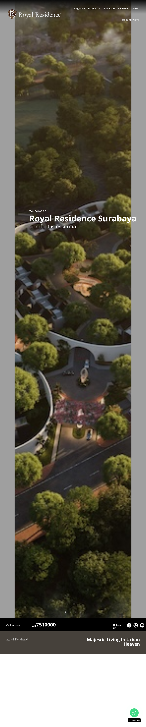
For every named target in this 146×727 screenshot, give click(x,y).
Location (89, 8)
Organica (59, 8)
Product (73, 8)
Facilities (103, 8)
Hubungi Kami (130, 8)
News (115, 8)
